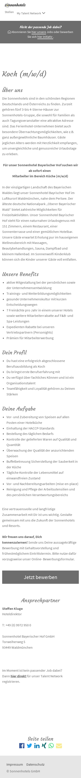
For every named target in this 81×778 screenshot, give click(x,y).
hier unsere (39, 32)
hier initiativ (45, 37)
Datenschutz (35, 764)
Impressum (14, 764)
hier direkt (19, 676)
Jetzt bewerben (40, 577)
